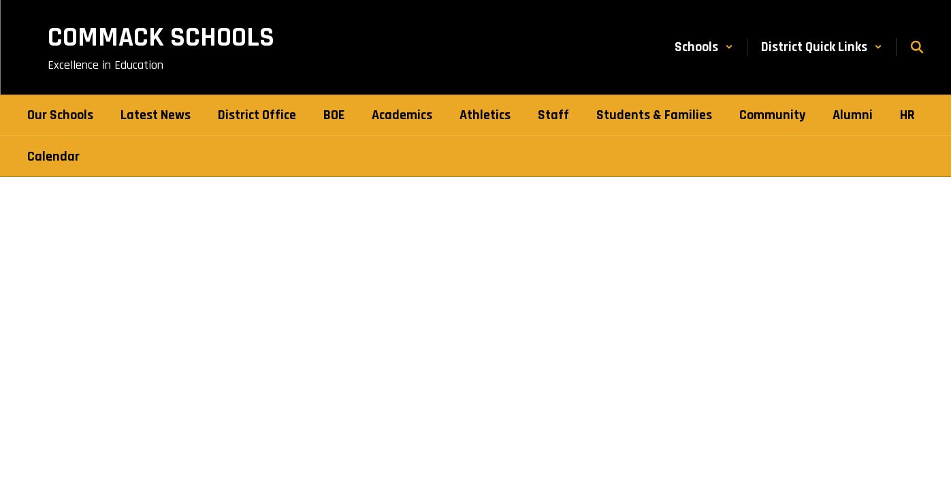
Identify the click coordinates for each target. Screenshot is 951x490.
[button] (704, 47)
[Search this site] (917, 47)
